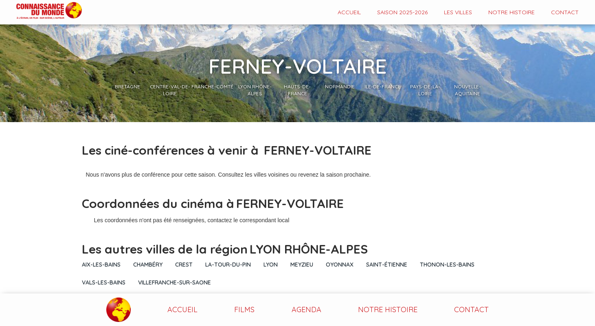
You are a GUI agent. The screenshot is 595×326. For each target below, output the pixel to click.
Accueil (349, 12)
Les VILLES (458, 12)
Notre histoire (511, 12)
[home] (41, 11)
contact (565, 12)
